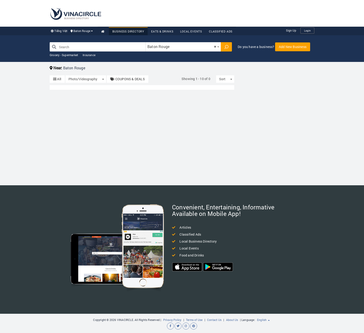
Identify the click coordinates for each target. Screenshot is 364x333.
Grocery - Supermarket (64, 55)
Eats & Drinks (162, 31)
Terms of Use (194, 320)
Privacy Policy (172, 320)
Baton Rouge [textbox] (181, 46)
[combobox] (183, 46)
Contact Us (214, 320)
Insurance (89, 55)
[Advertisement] (229, 12)
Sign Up (291, 30)
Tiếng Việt (59, 31)
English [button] (263, 320)
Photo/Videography (82, 79)
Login (307, 30)
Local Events (191, 31)
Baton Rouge (82, 31)
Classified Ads (220, 31)
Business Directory (128, 31)
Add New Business (292, 47)
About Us (232, 320)
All (57, 79)
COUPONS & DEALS (127, 79)
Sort (222, 79)
